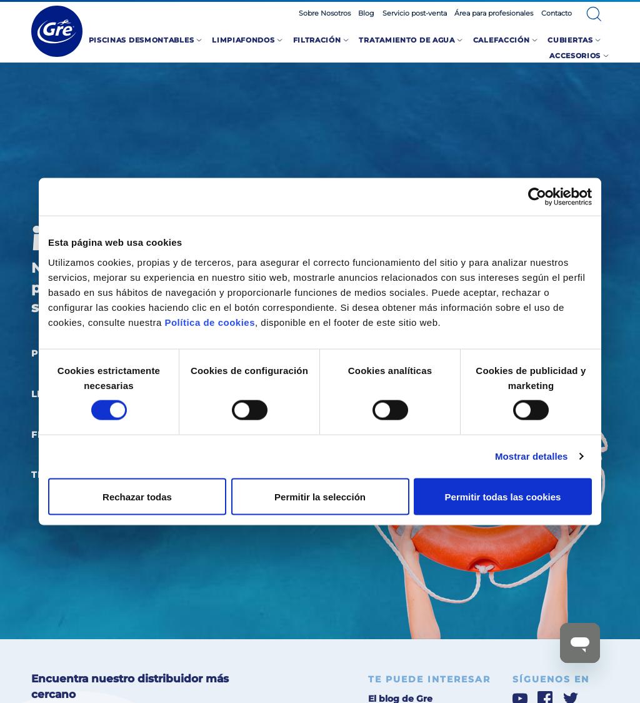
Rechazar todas (137, 496)
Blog (366, 13)
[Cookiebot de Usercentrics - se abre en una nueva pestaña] (537, 197)
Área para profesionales (493, 13)
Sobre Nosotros (325, 13)
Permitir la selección (320, 496)
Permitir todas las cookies (503, 496)
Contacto (556, 13)
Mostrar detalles (531, 456)
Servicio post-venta (414, 13)
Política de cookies (209, 321)
